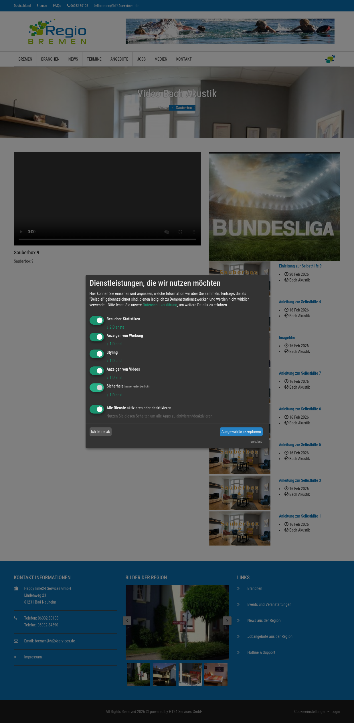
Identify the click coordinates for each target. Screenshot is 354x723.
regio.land (256, 442)
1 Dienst (114, 344)
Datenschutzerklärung (160, 305)
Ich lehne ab (100, 431)
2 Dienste (115, 327)
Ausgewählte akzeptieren (241, 431)
